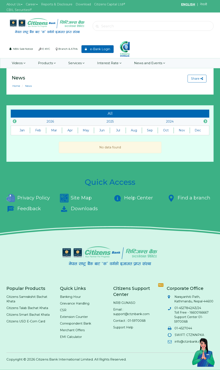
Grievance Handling (74, 303)
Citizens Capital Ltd (108, 4)
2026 (50, 121)
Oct (166, 130)
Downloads (79, 209)
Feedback (23, 209)
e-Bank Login (97, 49)
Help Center (133, 198)
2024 (170, 121)
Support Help (123, 327)
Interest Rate (109, 63)
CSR (63, 310)
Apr (70, 130)
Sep (150, 130)
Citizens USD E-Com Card (25, 321)
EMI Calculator (71, 337)
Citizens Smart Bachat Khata (28, 315)
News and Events (149, 63)
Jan (22, 130)
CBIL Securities (17, 10)
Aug (134, 130)
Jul (118, 130)
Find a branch (188, 198)
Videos (19, 63)
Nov (182, 130)
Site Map (76, 198)
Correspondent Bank (75, 323)
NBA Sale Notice (21, 48)
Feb (38, 130)
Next (205, 121)
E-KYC (44, 49)
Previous (14, 121)
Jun (102, 130)
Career (32, 4)
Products (47, 63)
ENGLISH (188, 4)
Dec (198, 130)
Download (83, 4)
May (86, 130)
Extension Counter (74, 317)
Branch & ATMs (67, 49)
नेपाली (203, 4)
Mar (54, 130)
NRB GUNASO (124, 303)
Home (16, 85)
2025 (110, 121)
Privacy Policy (28, 198)
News (28, 85)
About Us (14, 4)
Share (197, 79)
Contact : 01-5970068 (129, 321)
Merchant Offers (72, 330)
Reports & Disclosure (56, 4)
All (110, 113)
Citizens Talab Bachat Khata (27, 308)
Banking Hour (70, 297)
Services (76, 63)
